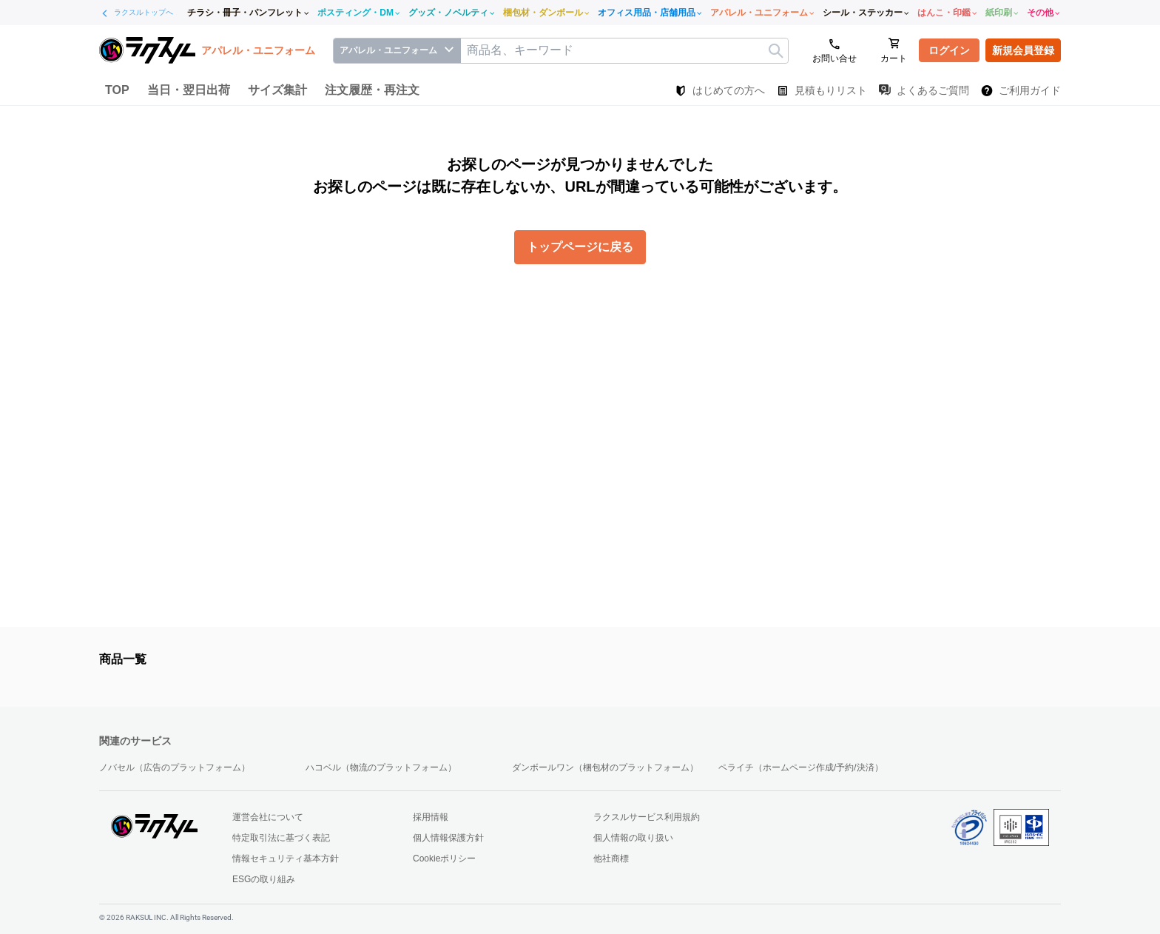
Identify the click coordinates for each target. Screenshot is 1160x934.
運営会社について (267, 817)
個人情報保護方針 (448, 838)
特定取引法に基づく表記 (281, 838)
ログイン (949, 50)
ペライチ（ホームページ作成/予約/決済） (800, 767)
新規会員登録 (1023, 50)
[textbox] (624, 50)
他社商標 (611, 858)
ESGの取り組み (263, 879)
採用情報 (430, 817)
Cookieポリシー (444, 858)
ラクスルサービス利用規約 (646, 817)
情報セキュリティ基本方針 (285, 858)
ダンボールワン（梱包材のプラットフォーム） (605, 767)
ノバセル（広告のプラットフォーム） (174, 767)
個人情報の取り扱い (633, 838)
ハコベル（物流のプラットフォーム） (381, 767)
